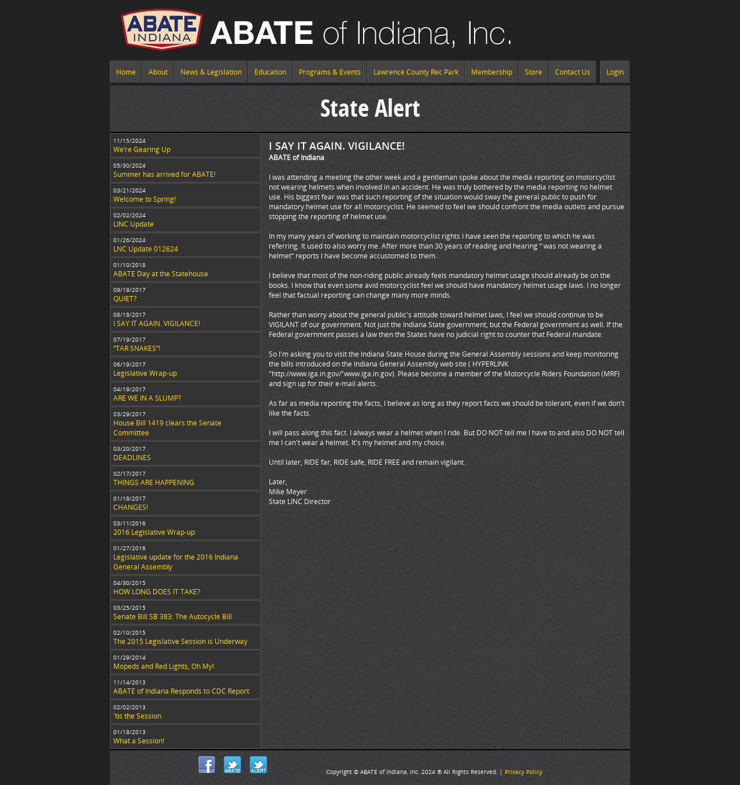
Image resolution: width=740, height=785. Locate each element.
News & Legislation (211, 72)
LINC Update (133, 224)
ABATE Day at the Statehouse (160, 274)
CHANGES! (130, 507)
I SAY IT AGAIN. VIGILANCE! (156, 323)
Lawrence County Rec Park (415, 72)
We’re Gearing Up (142, 149)
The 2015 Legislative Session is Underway (180, 641)
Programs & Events (330, 72)
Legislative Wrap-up (145, 373)
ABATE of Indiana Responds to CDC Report (181, 691)
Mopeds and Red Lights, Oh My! (163, 666)
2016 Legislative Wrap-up (154, 532)
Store (533, 72)
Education (270, 72)
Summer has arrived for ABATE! (164, 174)
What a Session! (138, 741)
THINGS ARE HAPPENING (153, 482)
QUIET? (124, 298)
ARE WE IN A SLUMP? (147, 398)
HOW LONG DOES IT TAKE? (156, 592)
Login (615, 72)
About (158, 72)
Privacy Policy (523, 772)
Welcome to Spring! (144, 199)
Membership (491, 72)
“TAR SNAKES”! (136, 348)
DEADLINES (132, 457)
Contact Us (572, 72)
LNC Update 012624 (145, 249)
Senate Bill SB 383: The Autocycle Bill (172, 616)
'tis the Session (137, 716)
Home (126, 72)
